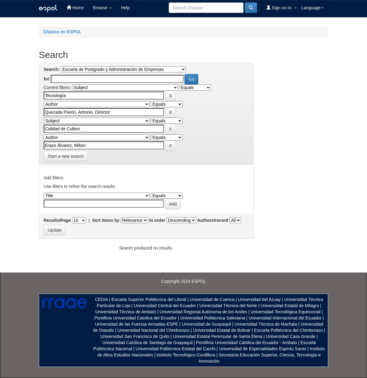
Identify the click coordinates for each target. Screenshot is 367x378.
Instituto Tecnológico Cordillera (185, 354)
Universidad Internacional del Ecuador (285, 317)
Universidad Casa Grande (291, 336)
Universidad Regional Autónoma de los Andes (203, 311)
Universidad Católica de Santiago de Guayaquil (147, 342)
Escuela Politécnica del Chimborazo (288, 330)
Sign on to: (281, 7)
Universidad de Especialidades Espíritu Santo (262, 348)
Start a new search (66, 156)
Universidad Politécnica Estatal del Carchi (176, 348)
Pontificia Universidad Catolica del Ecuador (135, 317)
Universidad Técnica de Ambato (125, 311)
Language (312, 7)
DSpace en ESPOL (62, 31)
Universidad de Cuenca (212, 299)
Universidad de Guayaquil (206, 324)
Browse (102, 7)
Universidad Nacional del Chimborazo (153, 330)
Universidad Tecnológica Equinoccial (286, 311)
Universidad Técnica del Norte (228, 305)
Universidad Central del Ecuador (165, 305)
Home (75, 7)
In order (157, 220)
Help (125, 7)
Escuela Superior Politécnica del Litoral (148, 299)
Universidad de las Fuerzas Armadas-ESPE (136, 324)
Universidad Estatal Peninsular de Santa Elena (217, 336)
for (47, 78)
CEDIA (101, 299)
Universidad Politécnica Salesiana (212, 317)
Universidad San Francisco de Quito (134, 336)
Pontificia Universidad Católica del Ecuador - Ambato (246, 342)
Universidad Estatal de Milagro (289, 305)
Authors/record (212, 220)
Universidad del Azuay (259, 299)
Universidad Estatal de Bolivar (222, 330)
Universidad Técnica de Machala (266, 324)
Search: (51, 69)
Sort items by (105, 220)
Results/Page (57, 220)
